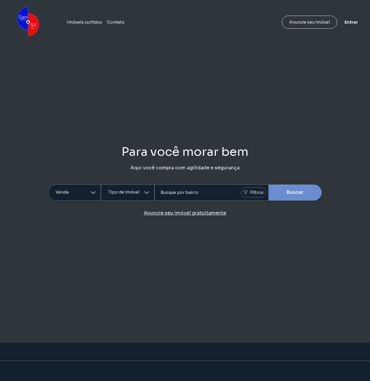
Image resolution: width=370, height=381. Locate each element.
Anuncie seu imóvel (309, 22)
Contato (116, 22)
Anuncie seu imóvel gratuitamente (185, 213)
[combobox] (211, 192)
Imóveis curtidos (84, 22)
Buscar (295, 192)
